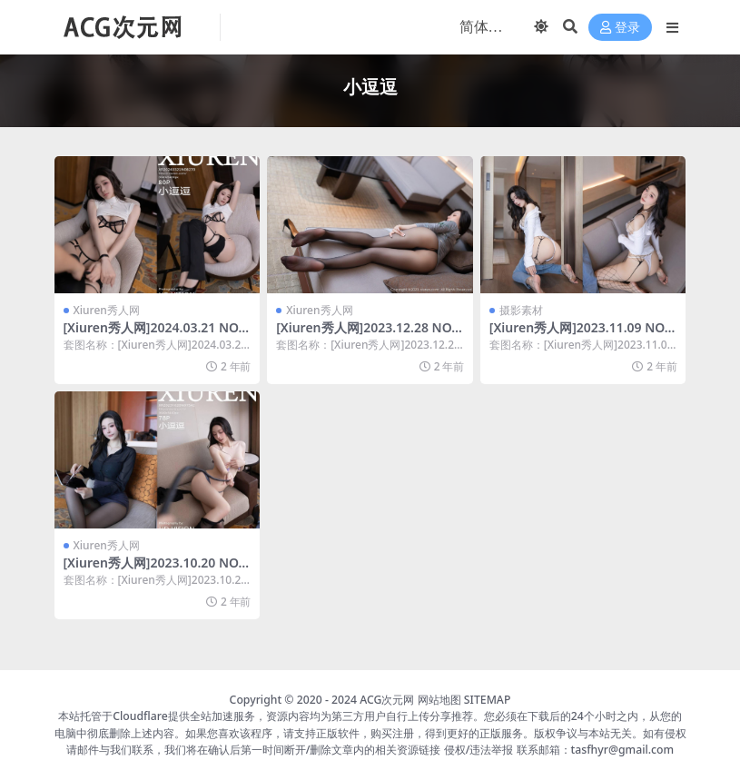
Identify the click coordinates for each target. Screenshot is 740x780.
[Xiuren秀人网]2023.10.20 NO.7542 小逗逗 (157, 570)
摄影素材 (521, 310)
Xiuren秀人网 (107, 310)
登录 (620, 28)
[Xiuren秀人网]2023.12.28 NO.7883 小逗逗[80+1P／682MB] (369, 335)
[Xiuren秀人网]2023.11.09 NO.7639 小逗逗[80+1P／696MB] (582, 335)
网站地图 (439, 699)
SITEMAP (487, 699)
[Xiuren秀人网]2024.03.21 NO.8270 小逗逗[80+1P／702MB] (157, 335)
